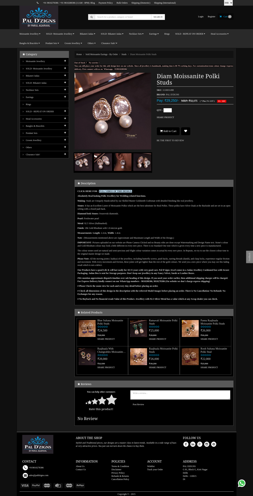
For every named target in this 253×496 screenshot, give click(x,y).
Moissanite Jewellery (34, 61)
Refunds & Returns (120, 476)
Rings (167, 34)
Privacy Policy (118, 473)
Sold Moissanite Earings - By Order (101, 54)
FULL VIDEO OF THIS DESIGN (115, 191)
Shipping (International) (165, 3)
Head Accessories (32, 119)
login (201, 16)
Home (79, 54)
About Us (80, 466)
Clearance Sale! (31, 154)
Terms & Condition (120, 466)
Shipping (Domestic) (140, 3)
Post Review (138, 404)
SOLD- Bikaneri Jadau (35, 83)
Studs (124, 54)
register (211, 16)
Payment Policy (106, 3)
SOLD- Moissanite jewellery (37, 68)
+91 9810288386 (68, 3)
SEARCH (158, 17)
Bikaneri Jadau (31, 75)
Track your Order (155, 469)
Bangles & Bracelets (34, 126)
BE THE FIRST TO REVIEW (170, 140)
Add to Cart (168, 131)
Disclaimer (117, 469)
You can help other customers (101, 392)
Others (27, 147)
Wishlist (151, 466)
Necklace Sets (31, 90)
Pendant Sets (30, 133)
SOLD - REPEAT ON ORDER (38, 111)
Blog (93, 3)
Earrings (28, 97)
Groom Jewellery (32, 140)
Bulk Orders (122, 3)
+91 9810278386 (50, 3)
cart (226, 16)
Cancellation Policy (120, 479)
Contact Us (81, 469)
